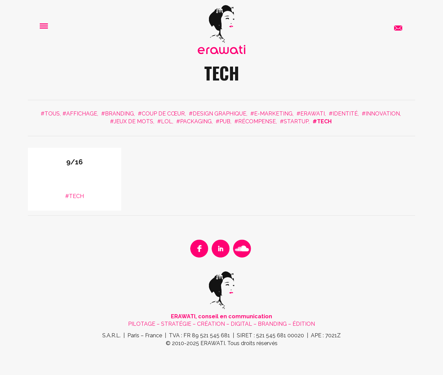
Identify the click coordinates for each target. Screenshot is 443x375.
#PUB (223, 121)
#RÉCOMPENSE (255, 121)
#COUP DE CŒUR (161, 113)
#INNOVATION (381, 113)
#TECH (322, 121)
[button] (44, 25)
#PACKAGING (194, 121)
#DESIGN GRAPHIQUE (217, 113)
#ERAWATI (311, 113)
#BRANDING (117, 113)
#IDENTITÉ (343, 113)
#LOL (164, 121)
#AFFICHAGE (80, 113)
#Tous (50, 113)
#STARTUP (294, 121)
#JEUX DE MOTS (131, 121)
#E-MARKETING (271, 113)
